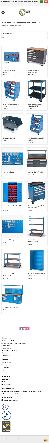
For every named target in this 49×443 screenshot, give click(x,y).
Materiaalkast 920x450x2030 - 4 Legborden (36, 275)
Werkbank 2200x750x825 (35, 172)
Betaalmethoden (6, 348)
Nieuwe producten (7, 365)
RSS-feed (4, 372)
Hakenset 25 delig (8, 240)
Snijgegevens (5, 355)
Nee (46, 1)
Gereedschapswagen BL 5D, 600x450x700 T (36, 207)
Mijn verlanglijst (6, 384)
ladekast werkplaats (16, 25)
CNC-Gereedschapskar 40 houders (11, 105)
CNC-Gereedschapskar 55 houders (36, 139)
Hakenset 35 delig (8, 172)
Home (3, 25)
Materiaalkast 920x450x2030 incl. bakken (12, 207)
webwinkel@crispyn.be (11, 400)
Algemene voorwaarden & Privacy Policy (13, 343)
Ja (41, 1)
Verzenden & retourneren (9, 350)
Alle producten (6, 362)
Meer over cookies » (24, 4)
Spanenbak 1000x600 (9, 138)
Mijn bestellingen (6, 382)
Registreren (5, 379)
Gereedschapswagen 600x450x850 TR (34, 105)
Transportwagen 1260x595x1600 (33, 241)
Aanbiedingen (5, 367)
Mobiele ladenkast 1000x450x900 (33, 71)
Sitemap (3, 353)
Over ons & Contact (7, 340)
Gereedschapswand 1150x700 (9, 71)
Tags (7, 25)
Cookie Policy (5, 345)
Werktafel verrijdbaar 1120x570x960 (9, 275)
